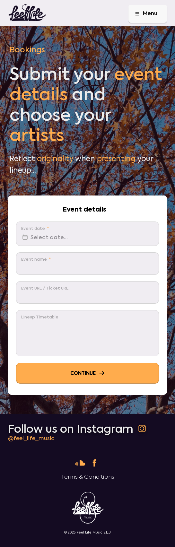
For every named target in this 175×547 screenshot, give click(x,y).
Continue (88, 373)
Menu (145, 14)
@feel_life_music (31, 438)
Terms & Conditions (87, 477)
